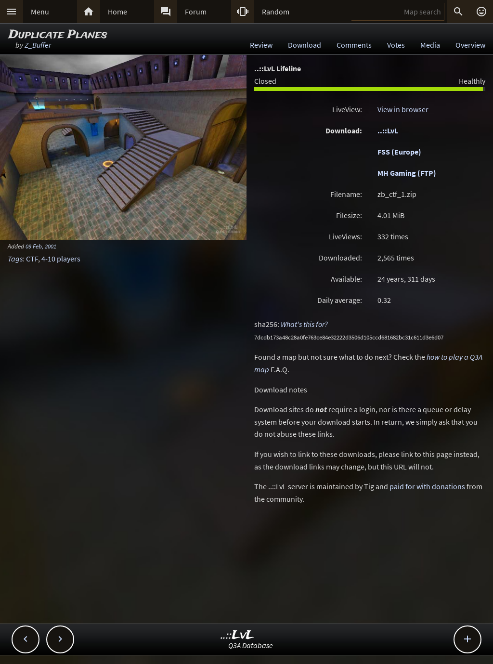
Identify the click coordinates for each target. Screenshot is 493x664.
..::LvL (387, 130)
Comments (354, 45)
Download (304, 45)
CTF (32, 258)
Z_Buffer (38, 45)
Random (275, 11)
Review (261, 45)
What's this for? (304, 324)
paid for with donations (427, 486)
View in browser (402, 109)
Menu (40, 11)
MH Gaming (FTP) (406, 173)
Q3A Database (250, 645)
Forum (196, 11)
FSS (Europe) (399, 151)
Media (430, 45)
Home (117, 11)
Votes (396, 45)
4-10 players (60, 258)
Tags (15, 258)
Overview (470, 45)
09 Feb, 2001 (41, 246)
